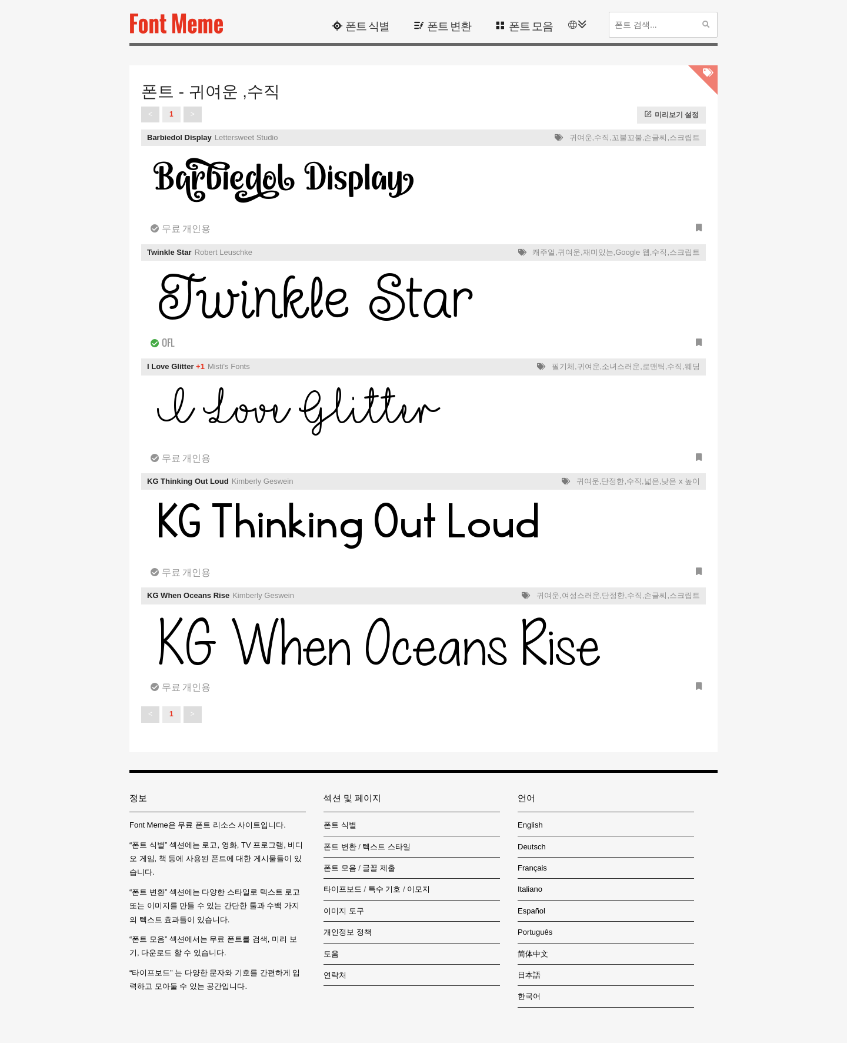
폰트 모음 (531, 24)
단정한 (612, 481)
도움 (331, 953)
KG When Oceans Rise (188, 595)
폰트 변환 (449, 24)
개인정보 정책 (348, 932)
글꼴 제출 (378, 867)
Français (532, 867)
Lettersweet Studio (246, 137)
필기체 (563, 366)
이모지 (418, 889)
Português (535, 932)
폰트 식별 (367, 24)
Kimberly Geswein (263, 481)
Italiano (530, 889)
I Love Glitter (170, 366)
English (530, 825)
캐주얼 (543, 252)
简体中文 (533, 953)
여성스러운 (581, 595)
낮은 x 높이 (680, 481)
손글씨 (655, 137)
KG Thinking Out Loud (188, 481)
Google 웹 (632, 252)
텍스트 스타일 (386, 846)
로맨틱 (653, 366)
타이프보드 (343, 889)
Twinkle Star (169, 252)
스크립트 (684, 137)
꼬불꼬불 (627, 137)
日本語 (529, 975)
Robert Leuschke (223, 252)
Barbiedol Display (179, 137)
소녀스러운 (621, 366)
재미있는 (598, 252)
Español (531, 910)
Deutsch (532, 846)
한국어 (529, 996)
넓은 (651, 481)
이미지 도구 (344, 910)
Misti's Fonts (229, 366)
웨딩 (692, 366)
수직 (601, 137)
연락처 (335, 975)
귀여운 (580, 137)
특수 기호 (384, 889)
